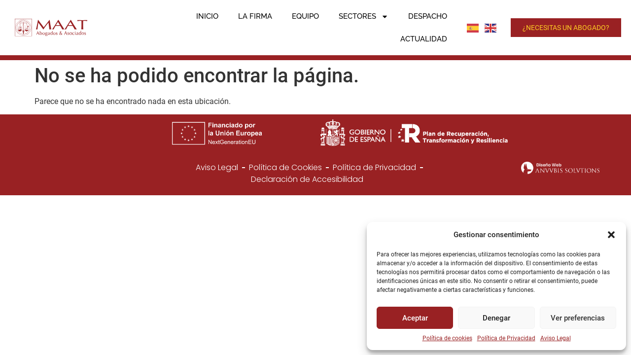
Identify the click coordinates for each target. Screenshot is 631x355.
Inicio (207, 16)
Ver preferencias (578, 318)
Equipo (305, 16)
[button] (611, 235)
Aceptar (415, 318)
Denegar (496, 318)
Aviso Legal (555, 338)
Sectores (363, 16)
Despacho (427, 16)
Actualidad (423, 39)
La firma (255, 16)
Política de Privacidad (506, 338)
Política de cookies (447, 338)
